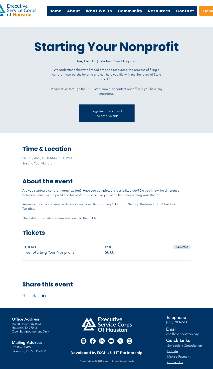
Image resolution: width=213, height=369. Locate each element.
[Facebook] (93, 341)
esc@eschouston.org (182, 334)
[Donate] (185, 351)
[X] (120, 341)
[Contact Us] (182, 362)
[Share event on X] (34, 295)
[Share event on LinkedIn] (44, 295)
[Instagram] (129, 341)
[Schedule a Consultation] (185, 345)
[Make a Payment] (182, 356)
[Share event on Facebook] (24, 295)
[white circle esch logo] (83, 341)
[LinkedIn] (102, 341)
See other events (106, 116)
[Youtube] (111, 341)
